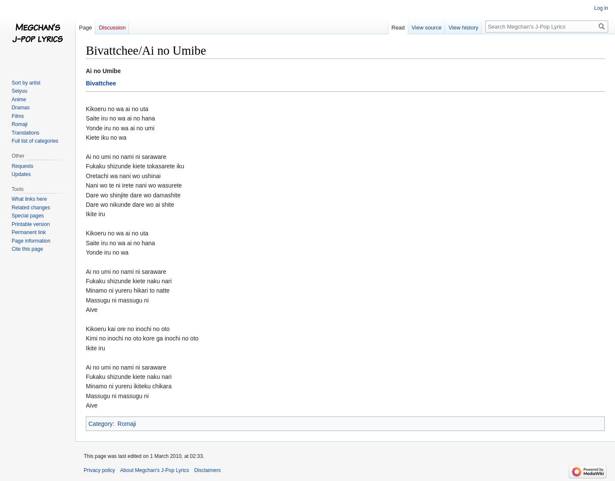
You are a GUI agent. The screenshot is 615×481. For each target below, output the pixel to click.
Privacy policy (99, 470)
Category (100, 423)
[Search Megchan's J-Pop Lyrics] (546, 26)
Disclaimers (207, 470)
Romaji (126, 423)
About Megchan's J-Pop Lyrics (154, 470)
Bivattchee (101, 83)
